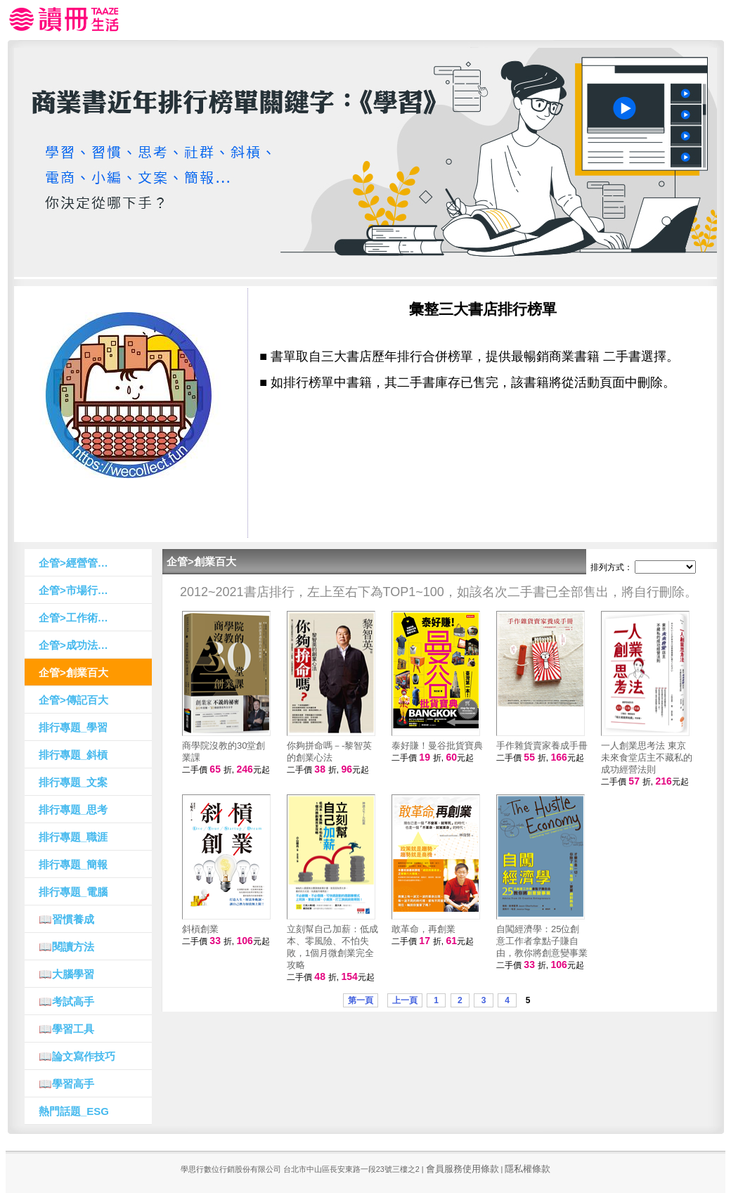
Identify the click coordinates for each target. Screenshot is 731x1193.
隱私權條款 (527, 1168)
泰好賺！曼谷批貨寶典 (437, 745)
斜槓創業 (200, 929)
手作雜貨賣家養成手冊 (542, 745)
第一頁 (360, 1000)
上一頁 (405, 1000)
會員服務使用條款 (462, 1168)
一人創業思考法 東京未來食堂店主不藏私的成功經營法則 (646, 757)
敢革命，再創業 (423, 929)
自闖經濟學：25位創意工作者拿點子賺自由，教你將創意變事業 (542, 941)
